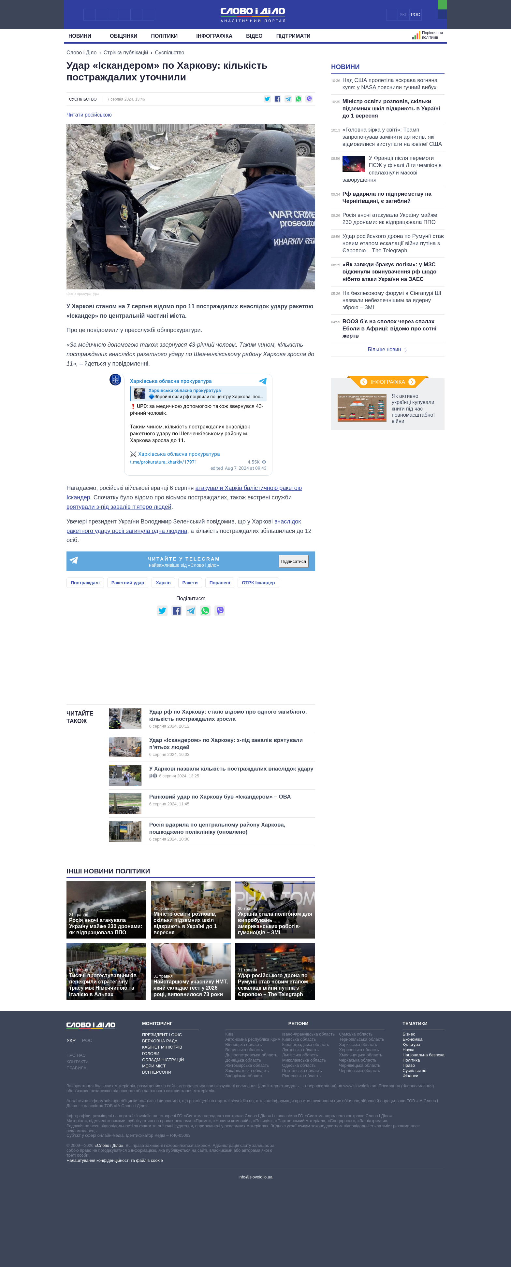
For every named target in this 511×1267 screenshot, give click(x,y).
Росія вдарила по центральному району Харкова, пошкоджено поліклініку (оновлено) (221, 913)
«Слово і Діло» (109, 1226)
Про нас (76, 1136)
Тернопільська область (361, 1120)
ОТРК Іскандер (258, 582)
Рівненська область (301, 1157)
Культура (411, 1125)
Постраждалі (85, 582)
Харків (163, 582)
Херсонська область (359, 1131)
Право (408, 1146)
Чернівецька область (359, 1146)
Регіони (298, 1104)
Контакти (77, 1143)
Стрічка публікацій (126, 52)
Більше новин (387, 431)
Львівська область (300, 1136)
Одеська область (299, 1146)
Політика (411, 1141)
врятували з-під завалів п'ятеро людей (118, 507)
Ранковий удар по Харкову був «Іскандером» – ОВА (221, 881)
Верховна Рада (160, 1122)
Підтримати (293, 36)
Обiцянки (123, 36)
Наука (408, 1131)
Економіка (412, 1120)
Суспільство (169, 52)
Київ (229, 1115)
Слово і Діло (81, 52)
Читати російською (89, 115)
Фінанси (410, 1157)
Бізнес (408, 1115)
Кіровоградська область (305, 1125)
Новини (82, 36)
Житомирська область (247, 1146)
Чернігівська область (359, 1151)
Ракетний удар (127, 582)
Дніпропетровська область (251, 1136)
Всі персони (156, 1153)
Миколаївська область (304, 1141)
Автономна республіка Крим (253, 1120)
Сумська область (355, 1115)
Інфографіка (214, 36)
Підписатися (293, 561)
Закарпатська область (247, 1151)
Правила (76, 1149)
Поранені (220, 582)
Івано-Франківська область (308, 1115)
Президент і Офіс (162, 1116)
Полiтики (167, 36)
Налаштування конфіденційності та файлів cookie (114, 1241)
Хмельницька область (360, 1136)
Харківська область (358, 1125)
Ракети (190, 582)
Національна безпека (423, 1136)
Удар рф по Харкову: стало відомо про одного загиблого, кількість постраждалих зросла (228, 800)
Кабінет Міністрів (162, 1128)
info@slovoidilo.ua (255, 1258)
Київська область (299, 1120)
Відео (254, 36)
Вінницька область (243, 1125)
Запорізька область (244, 1157)
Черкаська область (357, 1141)
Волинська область (244, 1131)
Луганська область (300, 1131)
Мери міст (154, 1147)
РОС (415, 14)
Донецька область (243, 1141)
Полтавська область (302, 1151)
